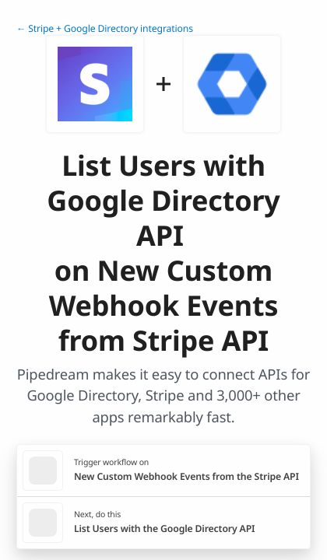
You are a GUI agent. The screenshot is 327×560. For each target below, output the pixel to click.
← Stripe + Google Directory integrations (104, 28)
